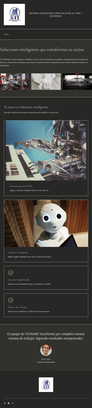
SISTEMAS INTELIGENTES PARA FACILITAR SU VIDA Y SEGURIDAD (55, 14)
